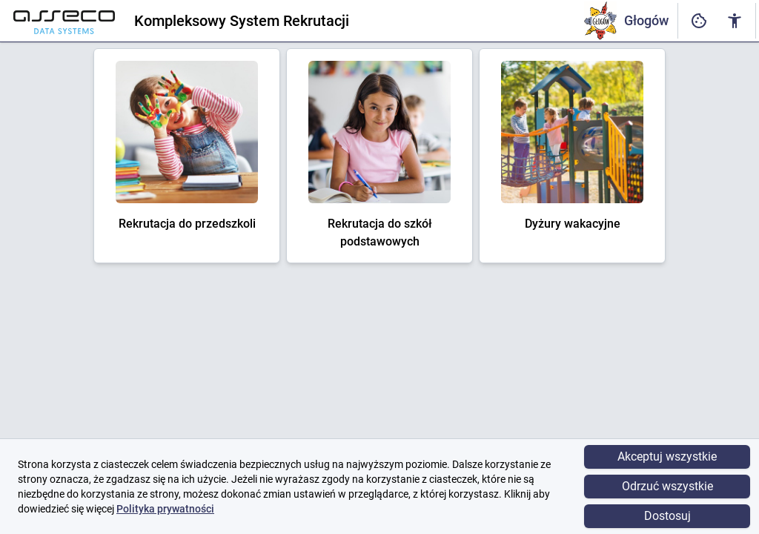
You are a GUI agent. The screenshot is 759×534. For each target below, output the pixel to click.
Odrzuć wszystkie (667, 486)
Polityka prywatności (165, 509)
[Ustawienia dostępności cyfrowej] (699, 21)
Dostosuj (667, 516)
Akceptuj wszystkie (667, 456)
